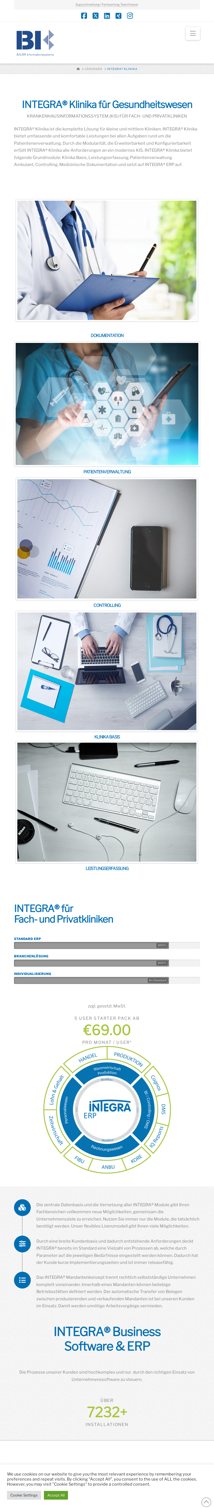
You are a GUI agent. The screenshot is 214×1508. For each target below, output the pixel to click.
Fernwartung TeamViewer (120, 4)
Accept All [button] (56, 1495)
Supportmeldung (88, 4)
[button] (193, 33)
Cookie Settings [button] (24, 1495)
